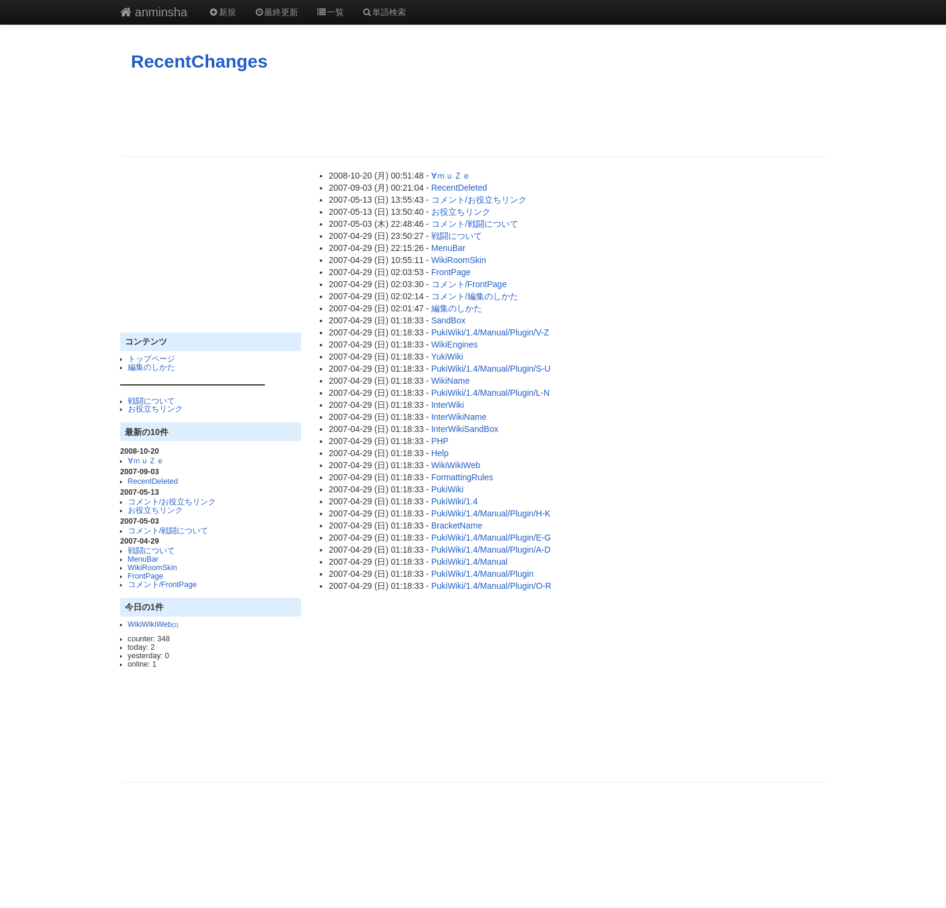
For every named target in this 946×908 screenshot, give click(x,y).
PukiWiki (447, 489)
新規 (222, 12)
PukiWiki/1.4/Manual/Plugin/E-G (491, 537)
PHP (440, 441)
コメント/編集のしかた (474, 296)
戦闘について (151, 401)
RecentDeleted (153, 481)
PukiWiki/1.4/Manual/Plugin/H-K (491, 513)
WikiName (450, 381)
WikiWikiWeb (153, 624)
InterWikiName (459, 417)
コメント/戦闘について (168, 531)
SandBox (448, 320)
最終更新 (276, 12)
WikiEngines (454, 344)
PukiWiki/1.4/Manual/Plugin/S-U (491, 368)
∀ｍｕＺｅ (146, 461)
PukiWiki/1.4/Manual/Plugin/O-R (491, 586)
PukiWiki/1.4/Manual (469, 562)
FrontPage (145, 576)
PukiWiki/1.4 (454, 501)
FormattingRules (462, 477)
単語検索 (384, 12)
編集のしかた (151, 367)
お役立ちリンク (155, 409)
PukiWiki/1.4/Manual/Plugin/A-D (491, 549)
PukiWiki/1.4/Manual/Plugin (482, 574)
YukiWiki (447, 356)
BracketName (457, 525)
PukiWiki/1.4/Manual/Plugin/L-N (490, 393)
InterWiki (447, 405)
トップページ (151, 359)
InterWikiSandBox (464, 429)
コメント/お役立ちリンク (172, 502)
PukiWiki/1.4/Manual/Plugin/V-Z (490, 332)
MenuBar (143, 559)
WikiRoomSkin (152, 568)
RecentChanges (199, 61)
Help (440, 453)
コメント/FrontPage (162, 584)
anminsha (153, 12)
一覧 (330, 12)
